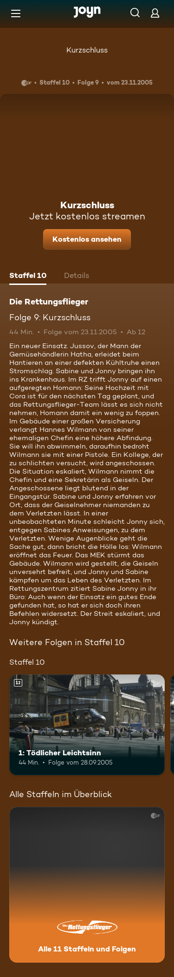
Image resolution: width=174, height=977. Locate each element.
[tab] (27, 276)
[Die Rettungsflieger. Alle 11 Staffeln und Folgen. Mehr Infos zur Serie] (87, 885)
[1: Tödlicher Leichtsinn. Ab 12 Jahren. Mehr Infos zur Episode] (87, 725)
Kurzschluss (87, 50)
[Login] (154, 13)
